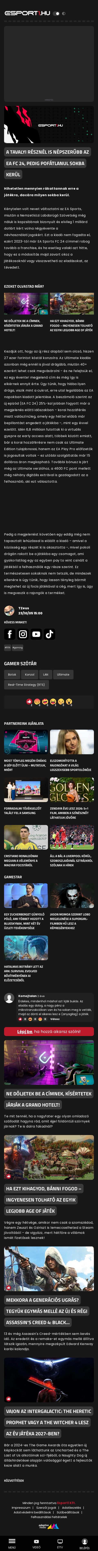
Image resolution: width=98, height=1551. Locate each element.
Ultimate (63, 675)
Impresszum (21, 1507)
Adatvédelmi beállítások (32, 1512)
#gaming (17, 647)
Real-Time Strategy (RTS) (26, 685)
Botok (12, 675)
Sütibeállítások (68, 1512)
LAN (45, 675)
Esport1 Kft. (66, 1503)
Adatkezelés (71, 1507)
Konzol (29, 675)
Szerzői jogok (46, 1507)
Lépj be (24, 1031)
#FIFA (7, 647)
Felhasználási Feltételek (49, 1517)
